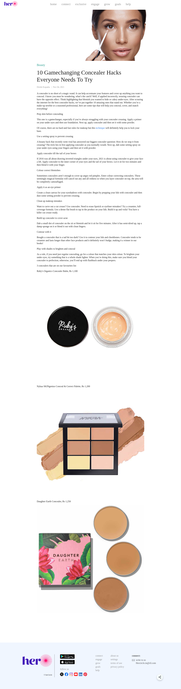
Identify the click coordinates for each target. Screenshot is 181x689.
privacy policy (117, 666)
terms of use (116, 663)
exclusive (80, 4)
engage (95, 4)
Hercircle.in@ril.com (146, 663)
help (128, 4)
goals (118, 4)
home (53, 4)
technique (100, 128)
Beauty (41, 65)
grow (107, 4)
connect (66, 4)
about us (115, 655)
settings (114, 659)
